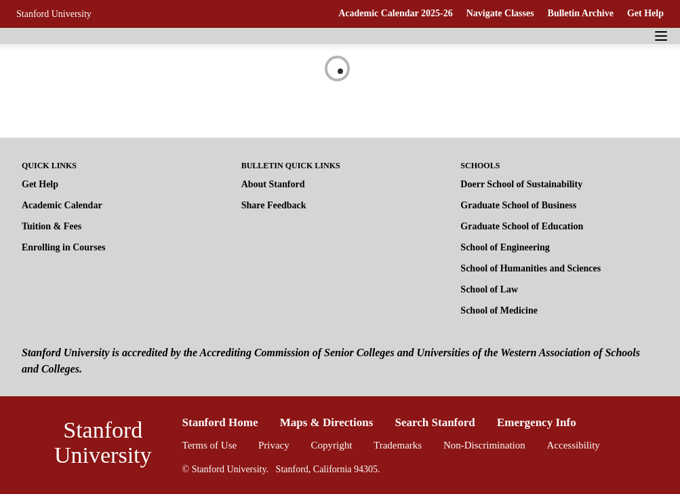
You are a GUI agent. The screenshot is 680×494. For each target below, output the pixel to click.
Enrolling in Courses (63, 247)
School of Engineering (504, 247)
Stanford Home (220, 422)
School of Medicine (499, 310)
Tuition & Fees (51, 226)
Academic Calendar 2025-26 (395, 13)
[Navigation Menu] (661, 36)
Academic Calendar (62, 205)
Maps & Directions (327, 422)
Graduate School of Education (521, 226)
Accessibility (573, 445)
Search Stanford (435, 422)
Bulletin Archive (581, 13)
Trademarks (398, 445)
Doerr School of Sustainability (521, 184)
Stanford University (54, 14)
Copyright (331, 445)
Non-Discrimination (484, 445)
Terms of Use (209, 445)
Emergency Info (536, 422)
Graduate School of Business (518, 205)
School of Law (489, 289)
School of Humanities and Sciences (530, 268)
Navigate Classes (500, 13)
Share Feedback (273, 205)
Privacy (273, 445)
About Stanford (273, 184)
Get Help (645, 13)
